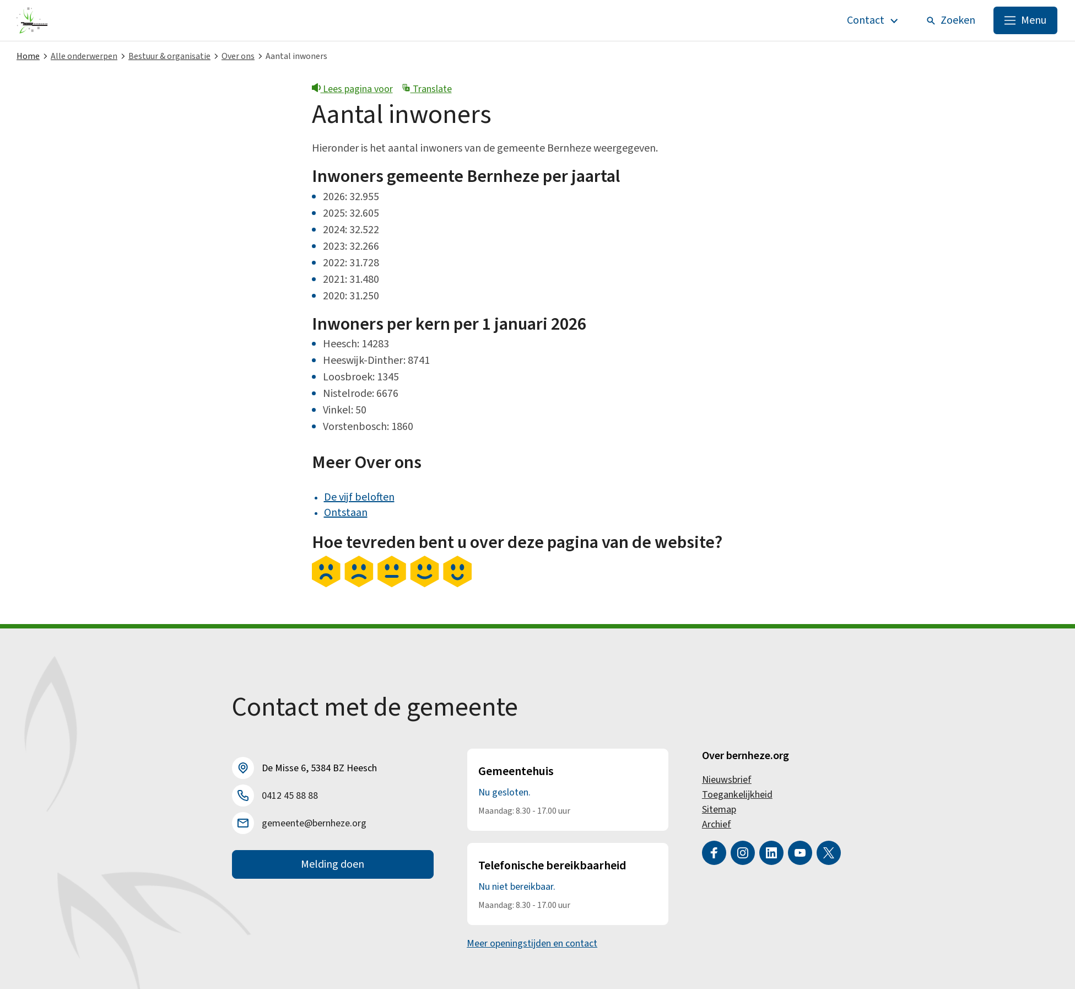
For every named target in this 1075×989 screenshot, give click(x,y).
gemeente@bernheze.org (314, 823)
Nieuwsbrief (727, 780)
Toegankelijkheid (737, 795)
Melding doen (332, 864)
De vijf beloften (359, 497)
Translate (427, 89)
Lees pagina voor (352, 89)
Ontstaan (346, 512)
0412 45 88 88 (290, 796)
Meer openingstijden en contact (532, 943)
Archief (716, 824)
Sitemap (719, 809)
